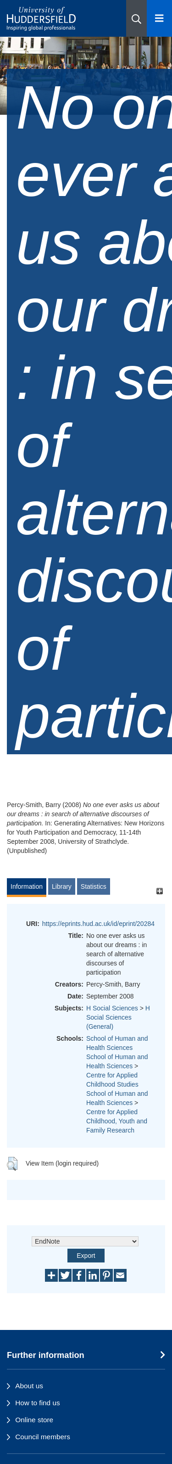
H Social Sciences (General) (118, 1017)
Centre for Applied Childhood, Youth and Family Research (116, 1121)
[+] (159, 890)
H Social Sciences (112, 1008)
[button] (136, 18)
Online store (34, 1420)
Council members (42, 1437)
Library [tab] (62, 886)
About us (29, 1386)
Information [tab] (27, 886)
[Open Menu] (159, 18)
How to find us (37, 1403)
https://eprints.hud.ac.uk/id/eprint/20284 (98, 923)
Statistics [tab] (93, 886)
